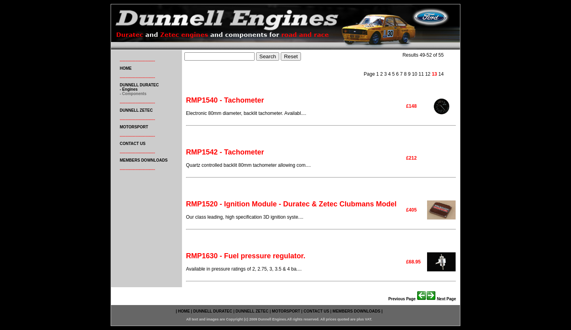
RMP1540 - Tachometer (225, 100)
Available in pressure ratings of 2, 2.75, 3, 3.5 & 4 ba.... (244, 269)
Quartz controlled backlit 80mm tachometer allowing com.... (248, 165)
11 (420, 74)
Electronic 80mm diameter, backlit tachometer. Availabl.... (246, 113)
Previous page (407, 299)
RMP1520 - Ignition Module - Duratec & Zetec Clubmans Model (291, 204)
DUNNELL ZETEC (136, 110)
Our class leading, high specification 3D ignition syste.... (244, 217)
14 (441, 74)
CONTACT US (133, 143)
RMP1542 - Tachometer (225, 152)
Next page (441, 299)
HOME (126, 68)
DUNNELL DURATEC (139, 85)
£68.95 (413, 262)
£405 (411, 210)
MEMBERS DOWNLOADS (144, 160)
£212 (411, 158)
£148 (411, 106)
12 (427, 74)
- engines (129, 89)
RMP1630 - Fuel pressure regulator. (245, 256)
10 (413, 74)
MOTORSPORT (134, 127)
